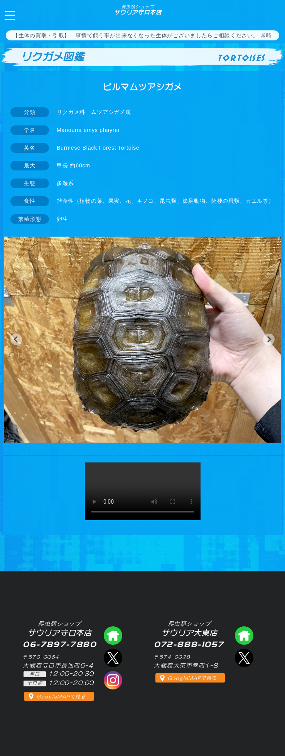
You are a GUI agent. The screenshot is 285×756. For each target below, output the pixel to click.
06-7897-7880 (272, 14)
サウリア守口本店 (138, 9)
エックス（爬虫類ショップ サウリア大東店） (244, 658)
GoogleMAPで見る (61, 696)
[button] (16, 339)
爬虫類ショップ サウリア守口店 (113, 635)
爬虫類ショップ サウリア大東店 (244, 635)
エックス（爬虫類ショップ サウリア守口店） (113, 658)
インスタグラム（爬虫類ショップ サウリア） (113, 680)
